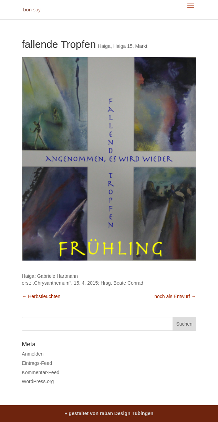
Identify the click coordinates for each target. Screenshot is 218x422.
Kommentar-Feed (40, 372)
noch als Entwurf (175, 296)
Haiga (104, 46)
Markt (141, 46)
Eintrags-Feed (37, 363)
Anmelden (32, 354)
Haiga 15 (123, 46)
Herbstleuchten (41, 296)
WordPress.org (38, 381)
